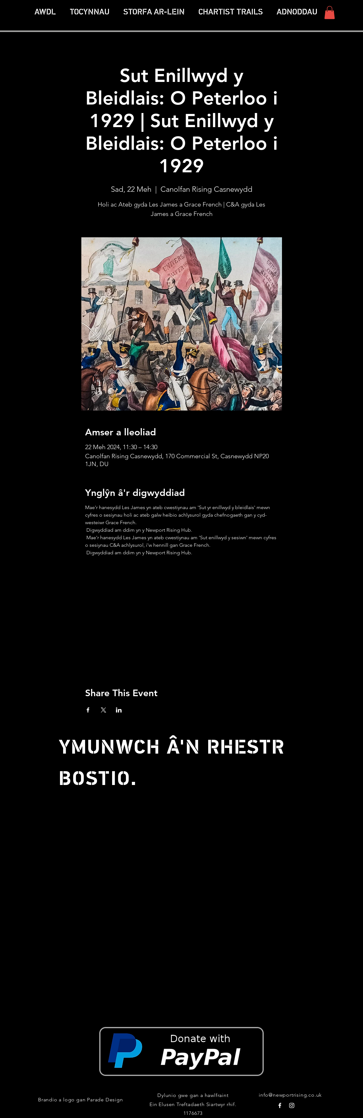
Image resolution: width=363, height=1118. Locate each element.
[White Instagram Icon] (291, 1105)
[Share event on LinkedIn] (119, 709)
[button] (231, 12)
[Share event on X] (103, 709)
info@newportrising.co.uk (290, 1095)
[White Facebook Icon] (279, 1105)
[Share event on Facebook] (88, 709)
